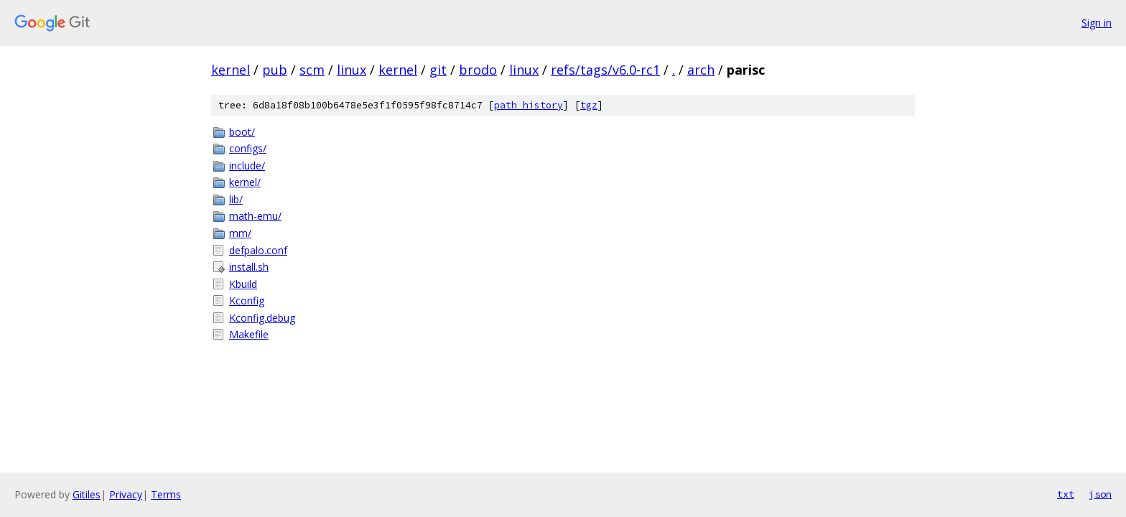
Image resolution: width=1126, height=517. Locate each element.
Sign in (1096, 22)
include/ (247, 165)
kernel (230, 69)
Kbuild (243, 284)
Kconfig (246, 300)
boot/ (242, 132)
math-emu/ (255, 216)
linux (351, 69)
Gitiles (87, 494)
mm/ (240, 233)
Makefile (249, 334)
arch (701, 69)
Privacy (125, 494)
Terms (166, 494)
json (1100, 494)
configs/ (247, 148)
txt (1065, 494)
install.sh (249, 267)
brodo (478, 69)
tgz (588, 105)
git (438, 69)
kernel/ (245, 182)
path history (528, 105)
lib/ (236, 199)
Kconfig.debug (262, 318)
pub (274, 69)
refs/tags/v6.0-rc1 (605, 69)
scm (312, 69)
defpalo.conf (258, 250)
